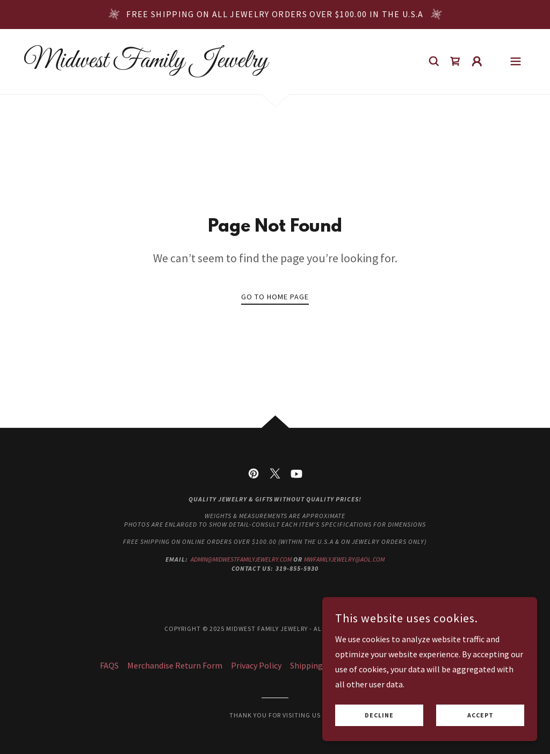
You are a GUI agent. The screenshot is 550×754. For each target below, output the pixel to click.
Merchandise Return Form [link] (174, 665)
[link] (145, 64)
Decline (379, 716)
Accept (480, 716)
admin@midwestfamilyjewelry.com (241, 559)
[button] (477, 61)
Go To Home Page (275, 296)
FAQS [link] (109, 665)
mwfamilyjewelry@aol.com (344, 559)
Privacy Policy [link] (256, 665)
